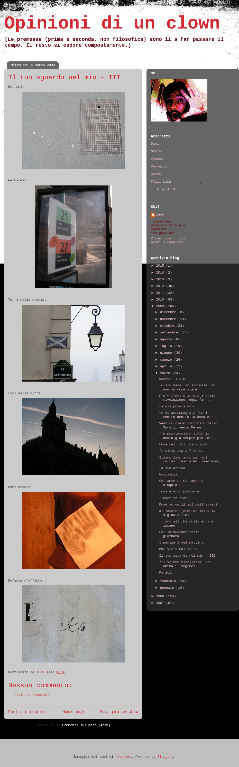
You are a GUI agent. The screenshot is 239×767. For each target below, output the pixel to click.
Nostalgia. (169, 474)
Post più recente (27, 712)
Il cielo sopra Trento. (181, 451)
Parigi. (166, 573)
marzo (166, 373)
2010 (161, 300)
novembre (169, 319)
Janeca (157, 159)
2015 (161, 266)
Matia (156, 151)
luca (160, 215)
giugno (167, 353)
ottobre (168, 326)
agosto (167, 339)
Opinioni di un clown (112, 24)
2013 (161, 279)
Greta (156, 174)
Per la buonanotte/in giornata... (179, 534)
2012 (161, 286)
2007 (161, 603)
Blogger (165, 757)
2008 (161, 596)
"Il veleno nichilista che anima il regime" (185, 564)
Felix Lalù (161, 182)
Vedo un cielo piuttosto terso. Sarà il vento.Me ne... (189, 425)
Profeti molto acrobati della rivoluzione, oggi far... (187, 398)
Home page (73, 712)
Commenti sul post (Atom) (86, 725)
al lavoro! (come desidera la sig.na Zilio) (187, 513)
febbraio (169, 581)
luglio (167, 346)
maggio (167, 360)
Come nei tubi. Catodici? (183, 444)
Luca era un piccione (179, 491)
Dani (155, 144)
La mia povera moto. (178, 406)
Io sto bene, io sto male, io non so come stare (187, 387)
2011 (161, 293)
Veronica (159, 167)
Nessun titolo (172, 379)
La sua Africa (172, 468)
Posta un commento (32, 695)
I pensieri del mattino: (182, 543)
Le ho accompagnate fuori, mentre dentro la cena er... (188, 415)
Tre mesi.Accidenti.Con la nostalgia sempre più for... (188, 436)
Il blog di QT (164, 189)
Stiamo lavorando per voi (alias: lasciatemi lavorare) (189, 460)
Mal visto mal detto (178, 549)
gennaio (168, 588)
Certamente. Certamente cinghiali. (181, 483)
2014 (161, 273)
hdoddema (123, 757)
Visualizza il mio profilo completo (168, 240)
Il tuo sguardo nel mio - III (187, 556)
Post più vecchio (119, 712)
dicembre (169, 312)
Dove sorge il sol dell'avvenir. (190, 505)
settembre (170, 332)
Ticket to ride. (174, 498)
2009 (161, 306)
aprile (167, 366)
